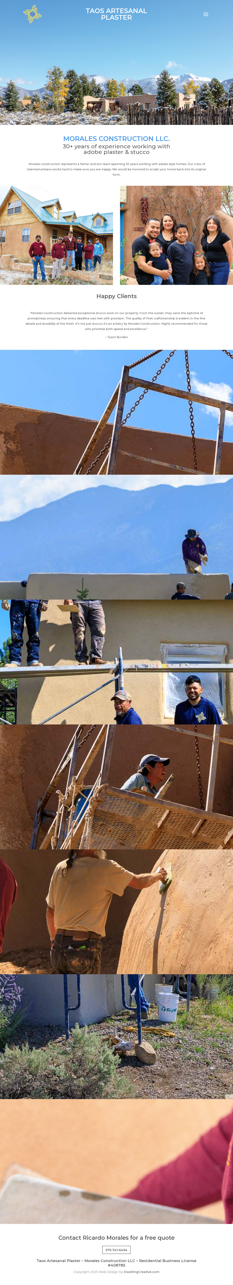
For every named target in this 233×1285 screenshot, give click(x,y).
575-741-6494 (116, 1250)
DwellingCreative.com (142, 1272)
